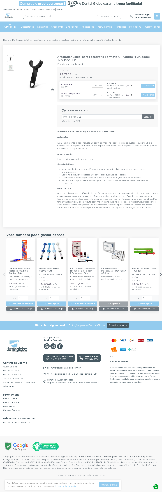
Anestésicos (88, 27)
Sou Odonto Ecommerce (94, 475)
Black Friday (9, 406)
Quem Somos (9, 10)
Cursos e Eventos (37, 10)
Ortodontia (57, 27)
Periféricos (120, 27)
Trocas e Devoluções (13, 378)
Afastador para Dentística (46, 40)
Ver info (97, 86)
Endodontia (72, 27)
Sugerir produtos (118, 325)
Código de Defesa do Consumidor (19, 382)
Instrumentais (104, 27)
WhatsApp (50, 10)
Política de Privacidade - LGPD (17, 422)
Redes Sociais (23, 10)
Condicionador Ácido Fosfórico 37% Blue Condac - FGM (19, 271)
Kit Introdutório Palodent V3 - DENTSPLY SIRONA (113, 271)
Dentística (42, 27)
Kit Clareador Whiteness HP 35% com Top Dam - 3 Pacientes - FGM (82, 271)
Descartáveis (27, 27)
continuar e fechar (108, 485)
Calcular (148, 117)
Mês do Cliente (10, 398)
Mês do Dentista (11, 402)
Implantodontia (152, 27)
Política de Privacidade (65, 486)
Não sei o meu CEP (71, 121)
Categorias (10, 27)
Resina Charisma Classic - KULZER (144, 270)
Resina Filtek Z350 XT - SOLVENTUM (50, 270)
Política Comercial (12, 374)
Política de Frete (11, 371)
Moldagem (135, 27)
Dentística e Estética (22, 40)
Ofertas (59, 10)
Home (6, 40)
